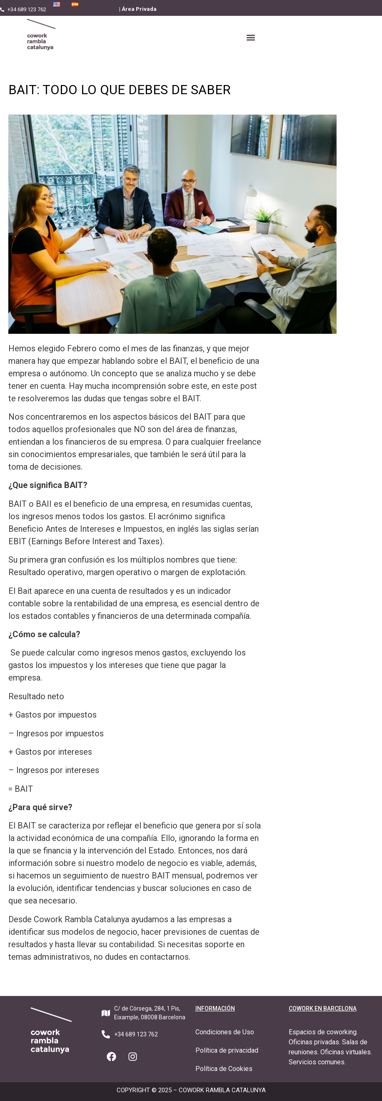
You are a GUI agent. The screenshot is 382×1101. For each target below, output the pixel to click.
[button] (250, 38)
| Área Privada (138, 9)
